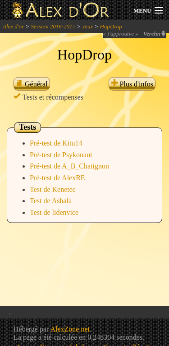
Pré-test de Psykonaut (61, 155)
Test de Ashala (51, 201)
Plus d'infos (132, 84)
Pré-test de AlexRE (57, 178)
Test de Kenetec (53, 189)
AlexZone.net (70, 329)
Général (32, 84)
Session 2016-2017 (53, 26)
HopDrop (111, 26)
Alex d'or (13, 26)
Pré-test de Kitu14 (56, 143)
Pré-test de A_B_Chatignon (69, 166)
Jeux (87, 26)
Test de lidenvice (54, 212)
